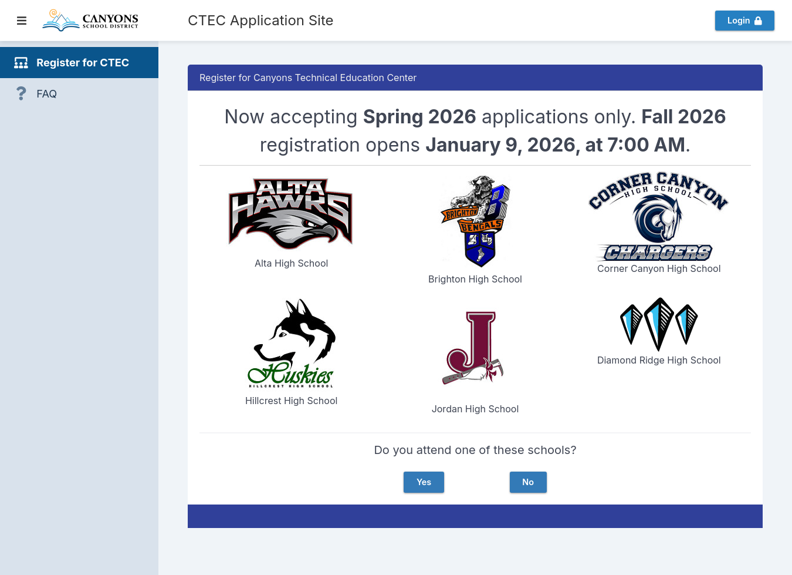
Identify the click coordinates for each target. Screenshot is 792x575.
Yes (424, 482)
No (528, 482)
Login (744, 20)
